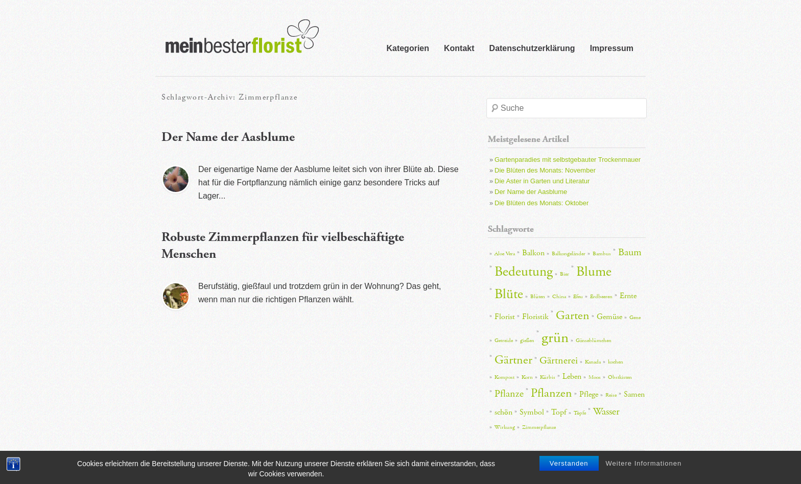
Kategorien (407, 48)
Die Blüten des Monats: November (545, 170)
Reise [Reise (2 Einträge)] (611, 395)
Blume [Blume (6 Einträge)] (593, 272)
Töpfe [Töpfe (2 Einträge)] (580, 413)
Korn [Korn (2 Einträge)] (527, 377)
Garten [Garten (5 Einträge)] (573, 315)
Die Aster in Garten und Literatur (542, 181)
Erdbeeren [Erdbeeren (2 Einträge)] (601, 296)
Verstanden (569, 466)
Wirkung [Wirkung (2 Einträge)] (504, 427)
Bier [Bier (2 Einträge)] (564, 274)
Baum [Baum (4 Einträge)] (630, 252)
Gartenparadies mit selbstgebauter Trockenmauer (567, 159)
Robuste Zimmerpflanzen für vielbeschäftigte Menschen (282, 245)
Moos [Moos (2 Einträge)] (594, 377)
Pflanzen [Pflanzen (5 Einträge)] (551, 393)
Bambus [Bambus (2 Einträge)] (602, 253)
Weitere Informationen (644, 466)
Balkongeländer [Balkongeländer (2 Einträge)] (568, 253)
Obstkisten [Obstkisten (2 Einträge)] (620, 377)
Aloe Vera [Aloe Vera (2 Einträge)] (504, 253)
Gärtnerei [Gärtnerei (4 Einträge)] (558, 360)
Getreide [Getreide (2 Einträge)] (503, 340)
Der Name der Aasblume (228, 137)
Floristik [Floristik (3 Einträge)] (535, 316)
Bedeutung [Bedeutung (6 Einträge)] (523, 272)
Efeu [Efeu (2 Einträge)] (578, 296)
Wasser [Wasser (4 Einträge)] (606, 411)
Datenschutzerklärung (532, 48)
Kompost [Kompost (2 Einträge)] (504, 377)
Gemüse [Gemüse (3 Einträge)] (609, 316)
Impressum (611, 48)
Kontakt (459, 48)
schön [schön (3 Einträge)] (503, 412)
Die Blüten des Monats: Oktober (541, 203)
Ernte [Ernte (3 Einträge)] (628, 296)
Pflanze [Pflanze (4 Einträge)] (509, 393)
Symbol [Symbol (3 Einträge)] (532, 412)
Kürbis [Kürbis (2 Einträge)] (547, 377)
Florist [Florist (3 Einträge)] (504, 316)
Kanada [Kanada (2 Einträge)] (593, 362)
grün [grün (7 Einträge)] (555, 337)
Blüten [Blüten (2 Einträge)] (537, 296)
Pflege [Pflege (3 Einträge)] (588, 394)
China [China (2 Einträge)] (559, 296)
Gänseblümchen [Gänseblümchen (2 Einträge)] (593, 340)
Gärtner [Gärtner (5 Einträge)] (513, 360)
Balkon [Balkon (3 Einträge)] (533, 253)
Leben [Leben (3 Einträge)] (571, 376)
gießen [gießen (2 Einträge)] (527, 340)
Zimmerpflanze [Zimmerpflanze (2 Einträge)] (539, 427)
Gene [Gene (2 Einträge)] (635, 317)
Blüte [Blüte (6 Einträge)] (508, 294)
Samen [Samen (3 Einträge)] (634, 394)
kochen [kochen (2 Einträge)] (615, 362)
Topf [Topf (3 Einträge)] (559, 412)
